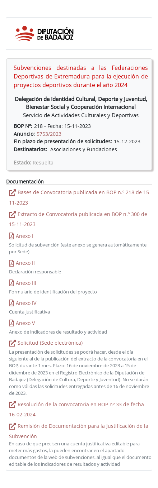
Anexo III (26, 282)
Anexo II (25, 262)
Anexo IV (26, 303)
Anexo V (25, 323)
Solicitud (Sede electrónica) (50, 342)
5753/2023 (49, 133)
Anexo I (24, 236)
